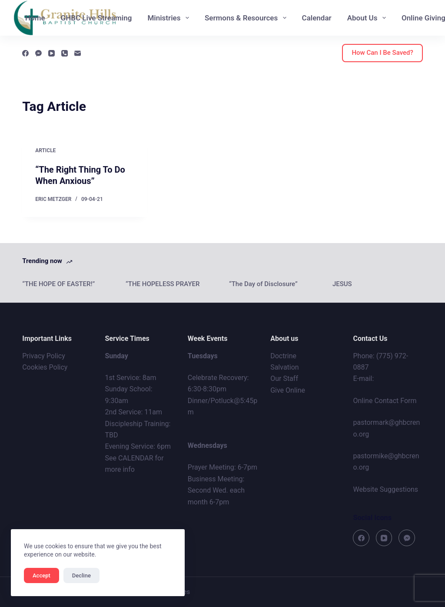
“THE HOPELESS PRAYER (162, 284)
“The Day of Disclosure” (263, 284)
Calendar (317, 17)
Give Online (287, 390)
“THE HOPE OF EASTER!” (58, 284)
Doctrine (283, 356)
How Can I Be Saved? (382, 53)
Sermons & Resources (247, 18)
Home (35, 17)
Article (45, 150)
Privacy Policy (43, 356)
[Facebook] (25, 53)
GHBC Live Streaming (96, 17)
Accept (41, 575)
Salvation (284, 367)
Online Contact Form (384, 401)
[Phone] (64, 53)
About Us (368, 18)
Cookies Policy (44, 367)
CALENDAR (135, 458)
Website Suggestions (385, 489)
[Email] (77, 53)
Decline (81, 575)
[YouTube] (51, 53)
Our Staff (284, 378)
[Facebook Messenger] (38, 53)
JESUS (342, 284)
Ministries (169, 18)
